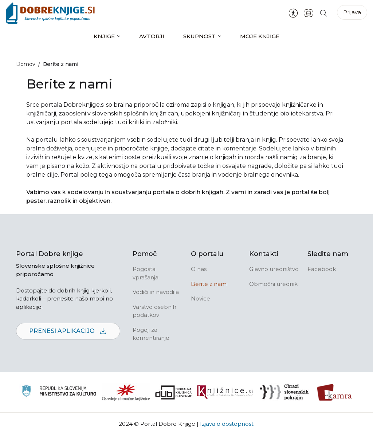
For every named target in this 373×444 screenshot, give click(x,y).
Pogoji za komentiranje (151, 334)
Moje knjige (259, 36)
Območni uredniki (274, 283)
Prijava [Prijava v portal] (352, 12)
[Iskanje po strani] (323, 13)
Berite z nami (209, 283)
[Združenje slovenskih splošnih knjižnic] (225, 392)
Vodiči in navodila (156, 291)
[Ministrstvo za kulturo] (58, 392)
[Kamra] (334, 392)
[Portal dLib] (174, 392)
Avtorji (151, 36)
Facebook (321, 269)
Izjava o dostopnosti (227, 423)
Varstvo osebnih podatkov (154, 311)
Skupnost (199, 36)
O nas (199, 269)
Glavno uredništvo (274, 269)
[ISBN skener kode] (308, 13)
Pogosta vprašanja (145, 273)
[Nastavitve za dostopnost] (293, 13)
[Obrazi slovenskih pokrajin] (284, 392)
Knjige (104, 36)
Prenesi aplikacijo (68, 331)
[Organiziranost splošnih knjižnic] (126, 392)
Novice (200, 298)
